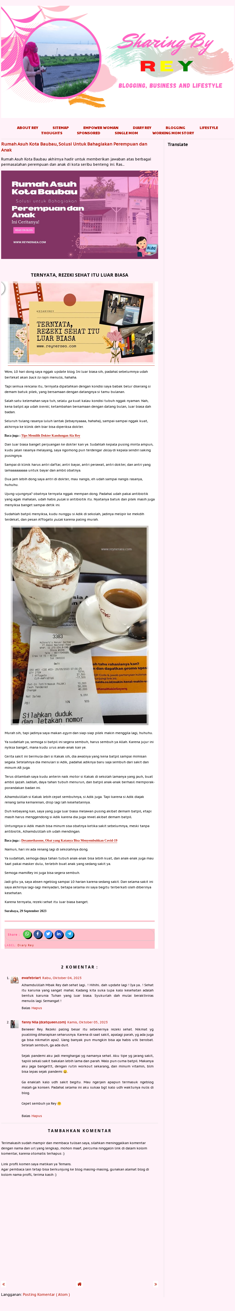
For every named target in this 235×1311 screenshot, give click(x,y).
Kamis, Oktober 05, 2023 (87, 1022)
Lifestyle (209, 127)
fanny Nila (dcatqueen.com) (44, 1022)
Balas (26, 1008)
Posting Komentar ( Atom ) (46, 1294)
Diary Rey (142, 127)
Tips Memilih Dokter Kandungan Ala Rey (50, 435)
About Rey (27, 127)
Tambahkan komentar (80, 1130)
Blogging (175, 127)
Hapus (36, 1008)
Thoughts (51, 132)
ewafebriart (31, 978)
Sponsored (88, 132)
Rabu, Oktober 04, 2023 (62, 978)
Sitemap (61, 127)
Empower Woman (100, 127)
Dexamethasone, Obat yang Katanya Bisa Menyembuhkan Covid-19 (69, 840)
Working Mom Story (173, 132)
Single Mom (126, 132)
